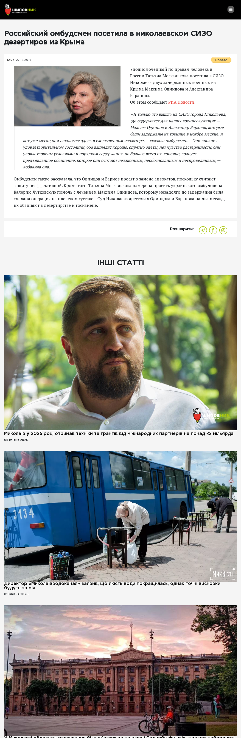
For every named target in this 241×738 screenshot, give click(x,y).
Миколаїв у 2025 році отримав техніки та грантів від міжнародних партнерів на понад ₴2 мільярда (119, 434)
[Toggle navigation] (231, 9)
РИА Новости (181, 102)
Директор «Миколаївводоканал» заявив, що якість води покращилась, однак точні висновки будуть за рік (112, 586)
